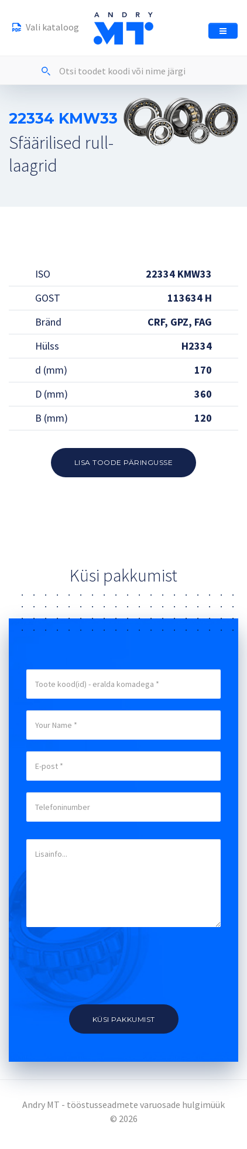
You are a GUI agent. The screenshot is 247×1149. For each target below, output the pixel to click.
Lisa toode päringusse (123, 462)
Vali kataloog (45, 28)
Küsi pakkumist (123, 1019)
